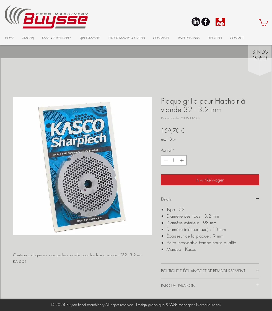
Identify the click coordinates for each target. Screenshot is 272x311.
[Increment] (182, 160)
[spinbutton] (174, 160)
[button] (263, 22)
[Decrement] (165, 160)
